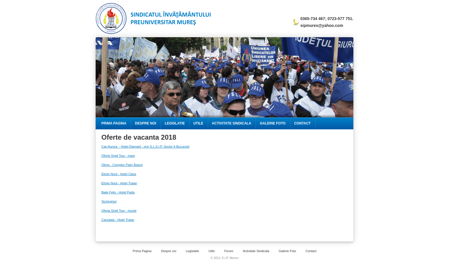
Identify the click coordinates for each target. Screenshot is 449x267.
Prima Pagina (113, 123)
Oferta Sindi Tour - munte (119, 210)
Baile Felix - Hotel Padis (118, 192)
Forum (228, 251)
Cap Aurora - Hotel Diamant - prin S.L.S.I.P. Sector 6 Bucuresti (145, 146)
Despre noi (168, 251)
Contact (302, 123)
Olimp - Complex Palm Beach (122, 165)
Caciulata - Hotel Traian (117, 219)
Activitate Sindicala (231, 123)
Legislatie (175, 123)
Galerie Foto (272, 123)
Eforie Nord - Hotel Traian (119, 183)
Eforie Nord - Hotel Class (118, 174)
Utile (198, 123)
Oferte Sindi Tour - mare (118, 155)
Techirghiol (109, 201)
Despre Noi (145, 123)
